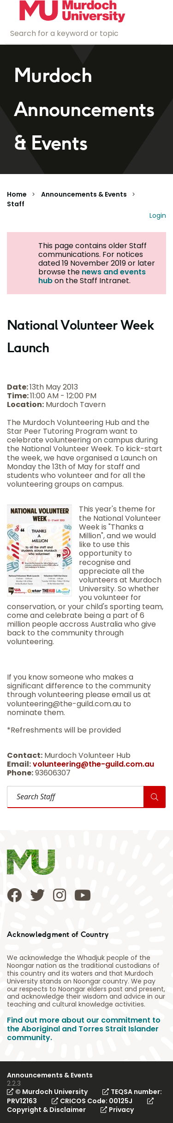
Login (157, 215)
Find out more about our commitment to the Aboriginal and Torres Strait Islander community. (84, 1029)
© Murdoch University (47, 1091)
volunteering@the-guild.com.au (93, 764)
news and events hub (92, 276)
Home (17, 194)
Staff (15, 204)
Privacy (117, 1109)
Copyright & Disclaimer (80, 1106)
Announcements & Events (84, 194)
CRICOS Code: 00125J (92, 1101)
